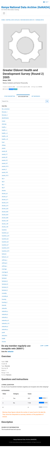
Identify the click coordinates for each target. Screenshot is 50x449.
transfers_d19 (5, 251)
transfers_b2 (5, 239)
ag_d (3, 187)
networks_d (5, 326)
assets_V (4, 169)
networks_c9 (5, 320)
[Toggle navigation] (4, 13)
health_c (4, 127)
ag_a (3, 178)
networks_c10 (5, 323)
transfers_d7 (5, 245)
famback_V (5, 290)
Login (45, 2)
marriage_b (5, 272)
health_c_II (4, 133)
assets (3, 148)
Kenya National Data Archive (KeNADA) (25, 7)
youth (3, 332)
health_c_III (5, 136)
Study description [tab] (9, 96)
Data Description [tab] (23, 96)
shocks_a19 (5, 205)
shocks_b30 (5, 211)
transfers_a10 (5, 236)
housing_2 (4, 302)
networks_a (5, 311)
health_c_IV (5, 139)
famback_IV (5, 287)
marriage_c (5, 275)
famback (4, 278)
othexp (3, 145)
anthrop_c (4, 266)
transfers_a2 (5, 233)
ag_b (3, 181)
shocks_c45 (5, 220)
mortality (4, 293)
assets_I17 (5, 154)
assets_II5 (4, 157)
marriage (4, 269)
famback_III (5, 284)
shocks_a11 (5, 199)
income (4, 341)
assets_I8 (4, 151)
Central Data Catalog (12, 20)
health (3, 338)
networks (4, 308)
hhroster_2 (4, 115)
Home (3, 20)
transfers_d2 (5, 242)
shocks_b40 (5, 217)
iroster (3, 121)
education (4, 335)
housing (4, 299)
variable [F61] (40, 20)
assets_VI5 (5, 172)
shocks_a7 (5, 196)
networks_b (5, 314)
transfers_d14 (5, 248)
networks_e (5, 329)
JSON (46, 345)
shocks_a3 (5, 193)
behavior (4, 254)
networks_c (5, 317)
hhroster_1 (4, 112)
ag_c (3, 184)
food (3, 142)
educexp (4, 124)
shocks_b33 (5, 214)
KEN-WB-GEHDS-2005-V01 (27, 20)
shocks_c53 (5, 226)
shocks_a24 (5, 208)
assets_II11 (5, 160)
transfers (4, 230)
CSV (41, 345)
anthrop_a (4, 260)
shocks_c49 (5, 223)
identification (5, 118)
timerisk (4, 305)
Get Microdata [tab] (35, 96)
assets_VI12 (5, 175)
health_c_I (4, 130)
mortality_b (5, 296)
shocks (4, 190)
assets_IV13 (5, 166)
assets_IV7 (5, 163)
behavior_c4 (5, 257)
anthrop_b (4, 263)
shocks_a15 (5, 202)
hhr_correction (6, 109)
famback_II (5, 281)
